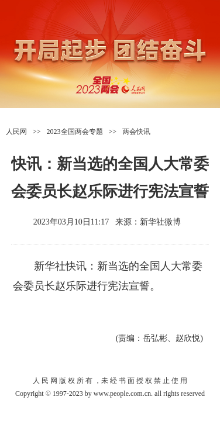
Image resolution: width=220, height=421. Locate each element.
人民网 (16, 131)
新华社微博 (160, 222)
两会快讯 (136, 131)
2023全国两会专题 (75, 131)
